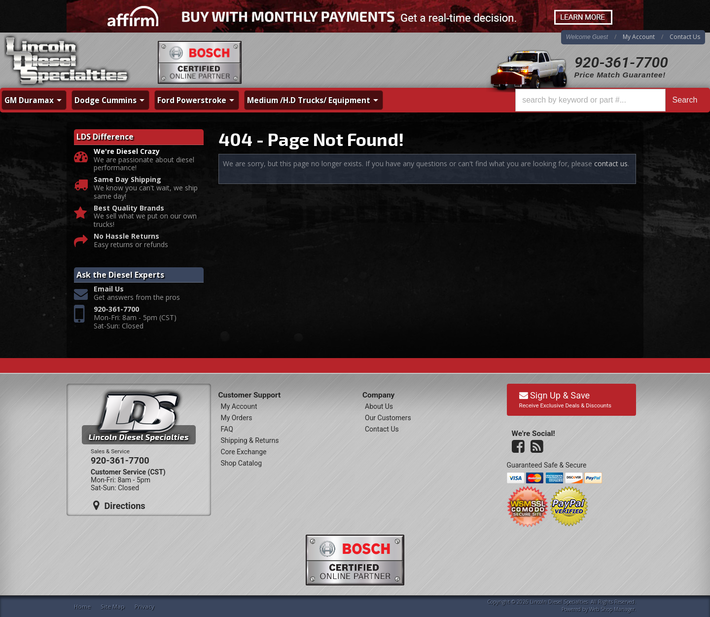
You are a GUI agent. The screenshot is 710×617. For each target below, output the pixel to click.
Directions (119, 505)
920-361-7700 (621, 62)
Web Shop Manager (612, 609)
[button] (609, 100)
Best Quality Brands (129, 208)
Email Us (109, 289)
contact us (611, 163)
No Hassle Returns (126, 236)
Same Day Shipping (127, 180)
